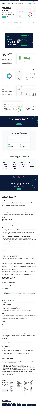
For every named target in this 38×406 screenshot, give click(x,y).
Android (23, 164)
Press (31, 384)
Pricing (22, 3)
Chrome (32, 164)
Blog (24, 388)
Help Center (11, 387)
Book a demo (28, 0)
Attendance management (19, 397)
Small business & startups (26, 383)
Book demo (34, 3)
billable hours (20, 272)
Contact (31, 383)
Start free (29, 3)
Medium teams (25, 384)
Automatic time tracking (19, 384)
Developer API (11, 384)
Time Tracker (18, 383)
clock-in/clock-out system (11, 294)
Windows (5, 164)
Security (31, 390)
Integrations (11, 383)
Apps (10, 382)
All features (18, 382)
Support (11, 389)
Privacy (31, 389)
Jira (2, 332)
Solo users (25, 382)
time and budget (33, 326)
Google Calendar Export (26, 390)
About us (31, 382)
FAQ (10, 390)
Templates (25, 389)
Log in (25, 3)
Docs (11, 388)
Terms (31, 388)
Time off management (19, 398)
